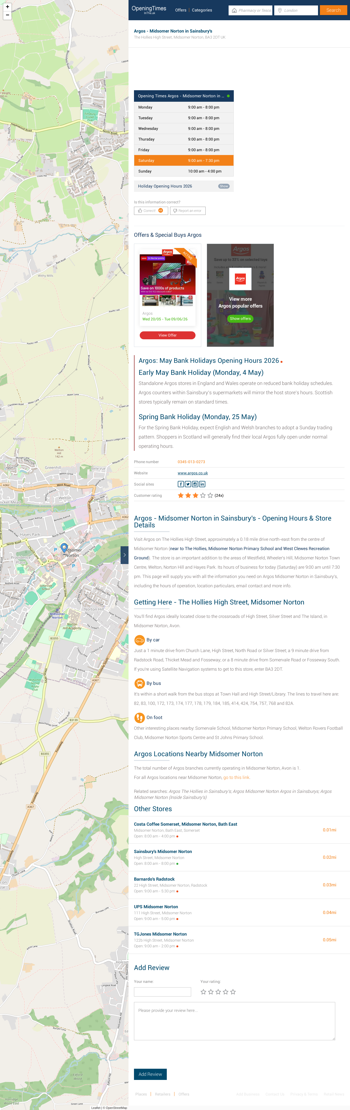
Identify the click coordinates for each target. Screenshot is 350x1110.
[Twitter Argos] (188, 484)
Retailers (162, 1094)
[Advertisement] (239, 72)
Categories (202, 10)
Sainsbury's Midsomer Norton (163, 851)
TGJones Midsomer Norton (160, 934)
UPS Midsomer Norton (156, 906)
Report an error (187, 211)
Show (224, 186)
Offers (180, 10)
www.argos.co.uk (193, 473)
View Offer (168, 335)
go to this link (236, 777)
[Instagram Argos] (195, 484)
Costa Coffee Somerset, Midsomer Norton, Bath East (185, 824)
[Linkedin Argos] (202, 484)
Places (141, 1094)
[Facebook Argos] (181, 484)
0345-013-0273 (191, 462)
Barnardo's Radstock (154, 879)
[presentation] (175, 1058)
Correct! (150, 210)
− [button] (7, 15)
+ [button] (7, 7)
